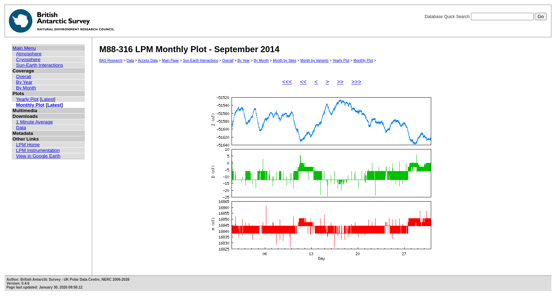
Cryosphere (28, 59)
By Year (24, 82)
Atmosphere (28, 53)
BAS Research (111, 60)
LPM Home (28, 144)
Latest (47, 99)
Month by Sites (284, 60)
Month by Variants (314, 60)
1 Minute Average (34, 122)
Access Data (148, 60)
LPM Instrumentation (38, 150)
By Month (26, 88)
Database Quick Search (485, 16)
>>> (356, 82)
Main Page (170, 60)
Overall (23, 76)
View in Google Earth (38, 156)
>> (340, 82)
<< (303, 82)
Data (21, 127)
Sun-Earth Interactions (39, 65)
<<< (287, 82)
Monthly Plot (30, 105)
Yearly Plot (27, 99)
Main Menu (24, 48)
